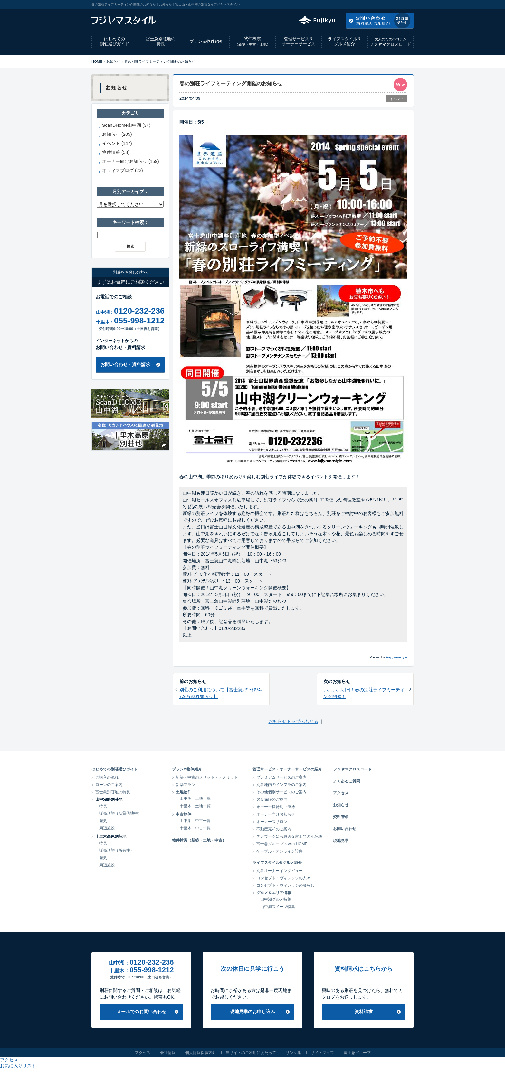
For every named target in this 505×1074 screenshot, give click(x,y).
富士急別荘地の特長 (160, 41)
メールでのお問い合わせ (141, 1011)
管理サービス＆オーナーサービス (298, 41)
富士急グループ (357, 1053)
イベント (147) (117, 143)
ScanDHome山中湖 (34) (126, 125)
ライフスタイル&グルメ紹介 (277, 862)
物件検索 (252, 41)
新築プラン (185, 784)
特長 (103, 806)
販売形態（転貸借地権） (120, 813)
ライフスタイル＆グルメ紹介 (344, 41)
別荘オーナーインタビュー (279, 870)
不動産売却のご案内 (273, 829)
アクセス (362, 4)
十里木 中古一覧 (195, 828)
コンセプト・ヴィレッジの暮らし (285, 885)
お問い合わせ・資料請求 (125, 364)
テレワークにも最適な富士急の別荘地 (289, 836)
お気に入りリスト (396, 4)
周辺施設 (107, 828)
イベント (397, 99)
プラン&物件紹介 (187, 769)
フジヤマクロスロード (390, 42)
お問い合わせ (344, 829)
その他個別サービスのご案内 (281, 792)
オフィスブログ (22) (122, 170)
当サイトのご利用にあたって (251, 1053)
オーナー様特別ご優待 (275, 807)
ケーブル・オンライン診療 (279, 851)
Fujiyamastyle (396, 657)
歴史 (103, 820)
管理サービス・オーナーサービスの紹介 (287, 769)
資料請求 (340, 817)
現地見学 (340, 840)
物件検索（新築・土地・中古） (199, 840)
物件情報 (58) (115, 152)
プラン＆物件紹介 (206, 41)
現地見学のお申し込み (252, 1011)
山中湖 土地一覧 (195, 798)
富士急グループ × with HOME (282, 844)
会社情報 (168, 1053)
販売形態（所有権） (116, 850)
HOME (96, 61)
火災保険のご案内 (271, 799)
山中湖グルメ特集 (275, 899)
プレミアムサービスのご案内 (281, 777)
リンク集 (293, 1053)
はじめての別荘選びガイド (114, 41)
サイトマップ (322, 1053)
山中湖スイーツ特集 (277, 906)
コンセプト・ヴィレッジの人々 (283, 878)
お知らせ (113, 61)
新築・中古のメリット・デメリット (207, 777)
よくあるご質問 (346, 781)
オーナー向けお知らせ (275, 814)
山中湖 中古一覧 (195, 820)
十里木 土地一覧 (195, 806)
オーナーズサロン (271, 821)
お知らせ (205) (117, 134)
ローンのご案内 (108, 784)
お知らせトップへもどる (293, 721)
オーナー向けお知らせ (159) (130, 161)
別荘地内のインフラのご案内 (281, 784)
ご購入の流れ (107, 777)
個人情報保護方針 (200, 1053)
